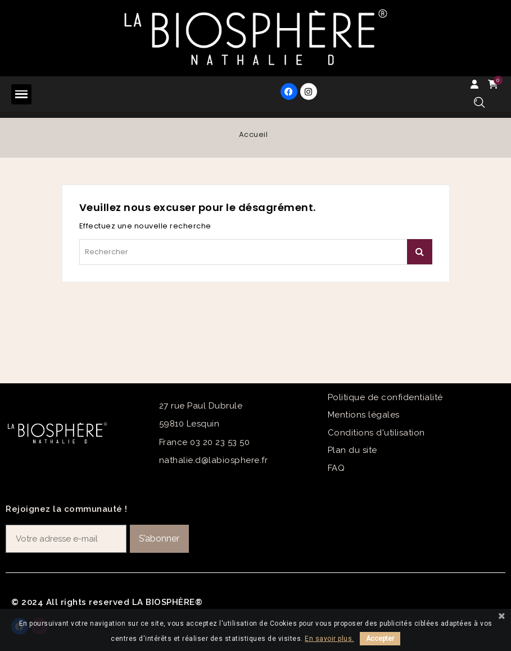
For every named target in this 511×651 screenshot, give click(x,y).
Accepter (380, 639)
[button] (479, 102)
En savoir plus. (329, 639)
